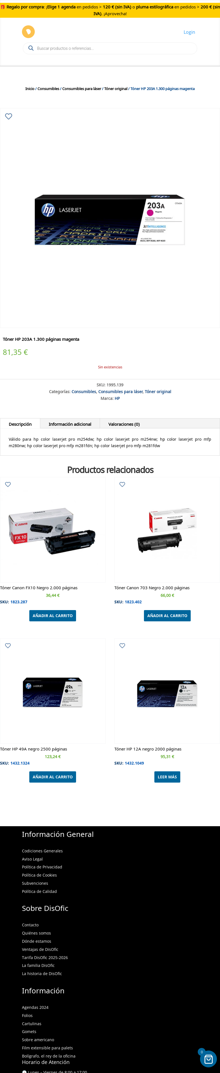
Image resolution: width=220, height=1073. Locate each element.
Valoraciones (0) (124, 423)
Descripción (20, 423)
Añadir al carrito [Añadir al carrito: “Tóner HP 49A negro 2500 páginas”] (53, 776)
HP (117, 397)
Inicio (29, 88)
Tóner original (115, 88)
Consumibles (48, 88)
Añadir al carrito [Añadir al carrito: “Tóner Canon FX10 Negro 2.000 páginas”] (53, 615)
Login (189, 32)
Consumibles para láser (81, 88)
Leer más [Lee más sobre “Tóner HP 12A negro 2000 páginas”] (167, 776)
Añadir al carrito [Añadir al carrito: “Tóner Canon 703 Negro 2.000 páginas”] (167, 615)
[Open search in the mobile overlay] (110, 48)
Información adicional (70, 423)
